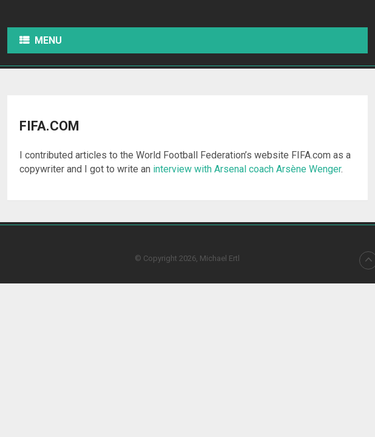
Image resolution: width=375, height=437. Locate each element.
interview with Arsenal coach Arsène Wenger (247, 169)
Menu (48, 40)
